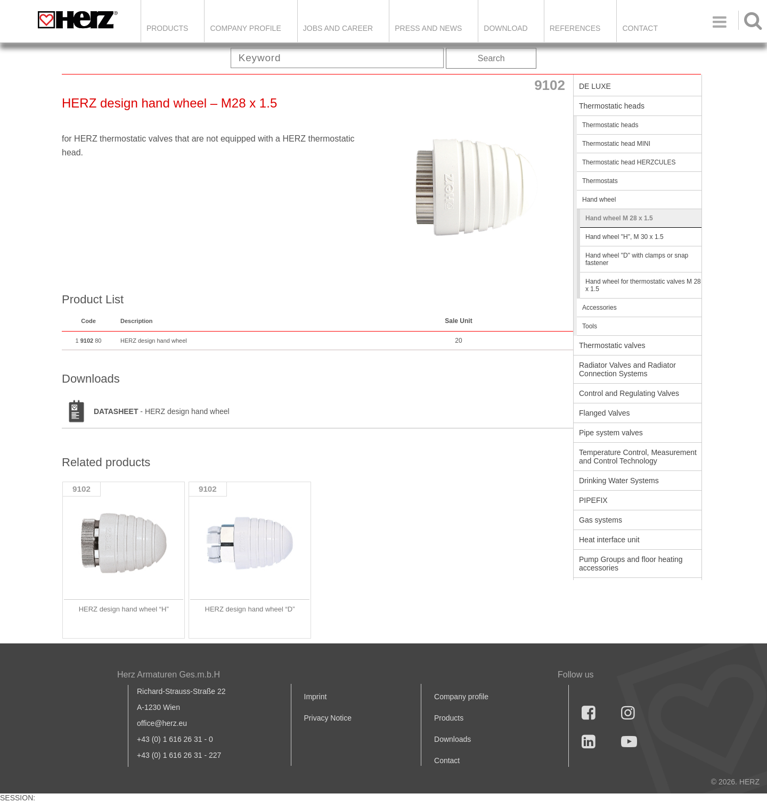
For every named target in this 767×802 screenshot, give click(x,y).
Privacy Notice (328, 718)
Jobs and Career (338, 28)
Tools (589, 326)
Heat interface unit (609, 539)
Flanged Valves (604, 413)
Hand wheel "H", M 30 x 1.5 (624, 237)
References (575, 28)
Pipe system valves (611, 432)
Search (491, 58)
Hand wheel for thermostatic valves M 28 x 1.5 (643, 285)
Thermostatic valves (612, 345)
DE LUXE (595, 86)
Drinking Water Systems (619, 480)
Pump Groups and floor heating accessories (631, 563)
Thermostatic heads (611, 106)
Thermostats (600, 181)
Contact (640, 28)
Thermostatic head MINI (616, 143)
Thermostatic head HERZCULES (628, 162)
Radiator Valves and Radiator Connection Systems (627, 369)
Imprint (315, 696)
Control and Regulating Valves (629, 393)
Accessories (599, 307)
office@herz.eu (162, 723)
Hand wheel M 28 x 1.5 (619, 218)
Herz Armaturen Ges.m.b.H (168, 674)
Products (167, 28)
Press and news (428, 28)
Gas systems (600, 520)
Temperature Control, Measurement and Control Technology (638, 456)
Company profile (461, 696)
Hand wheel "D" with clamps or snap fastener (636, 259)
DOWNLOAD (505, 28)
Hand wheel (599, 199)
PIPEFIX (593, 500)
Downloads (452, 739)
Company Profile (245, 28)
